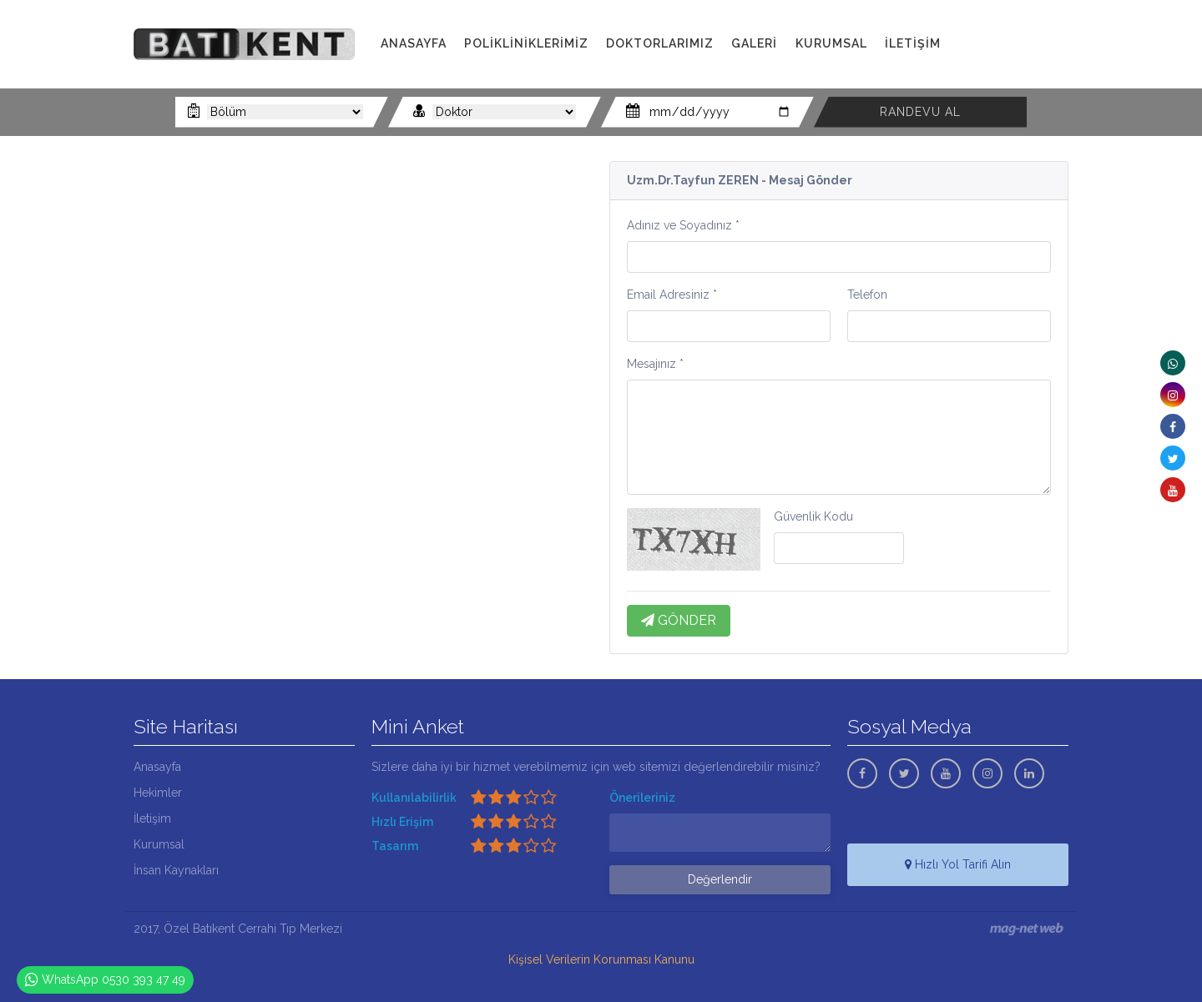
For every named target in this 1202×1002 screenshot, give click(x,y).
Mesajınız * (655, 363)
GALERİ (754, 43)
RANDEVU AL (920, 111)
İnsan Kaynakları (176, 870)
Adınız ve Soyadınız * (683, 225)
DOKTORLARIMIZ (660, 43)
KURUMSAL (831, 43)
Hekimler (158, 792)
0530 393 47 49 (1017, 62)
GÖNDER (678, 620)
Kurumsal (159, 844)
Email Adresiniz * (672, 294)
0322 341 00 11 (1017, 44)
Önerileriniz (642, 797)
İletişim (152, 818)
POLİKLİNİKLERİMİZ (526, 43)
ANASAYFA (414, 43)
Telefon (867, 294)
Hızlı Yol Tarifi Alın (958, 864)
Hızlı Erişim (402, 821)
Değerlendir (720, 879)
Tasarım (394, 846)
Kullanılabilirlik (414, 797)
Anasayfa (157, 766)
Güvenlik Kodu (813, 516)
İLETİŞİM (913, 43)
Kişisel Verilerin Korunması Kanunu (601, 959)
